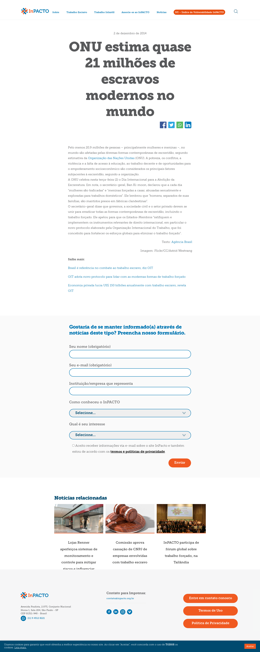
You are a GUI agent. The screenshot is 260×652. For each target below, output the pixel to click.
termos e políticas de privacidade (137, 452)
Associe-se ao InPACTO (135, 12)
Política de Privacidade (210, 623)
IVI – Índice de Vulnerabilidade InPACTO (199, 12)
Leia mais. (20, 648)
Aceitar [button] (250, 646)
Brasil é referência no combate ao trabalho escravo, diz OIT (110, 268)
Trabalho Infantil (104, 12)
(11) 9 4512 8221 (33, 618)
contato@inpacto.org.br (120, 598)
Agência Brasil (181, 242)
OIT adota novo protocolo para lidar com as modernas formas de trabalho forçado (127, 277)
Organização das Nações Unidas (111, 158)
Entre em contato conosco (210, 598)
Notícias (161, 12)
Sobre (55, 12)
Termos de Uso (210, 610)
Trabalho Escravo (76, 12)
